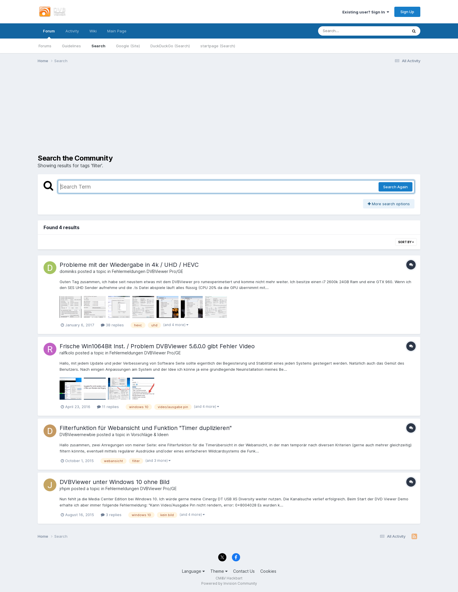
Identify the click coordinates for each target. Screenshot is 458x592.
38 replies (112, 325)
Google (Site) (128, 45)
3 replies (111, 514)
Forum (49, 34)
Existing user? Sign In (365, 12)
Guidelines (71, 45)
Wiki (93, 31)
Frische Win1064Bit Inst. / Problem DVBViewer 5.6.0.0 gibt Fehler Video (157, 346)
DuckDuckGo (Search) (170, 45)
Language (193, 571)
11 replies (108, 406)
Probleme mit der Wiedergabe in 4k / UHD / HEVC (129, 264)
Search (98, 45)
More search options (389, 203)
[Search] (346, 31)
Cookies (268, 571)
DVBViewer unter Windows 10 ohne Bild (114, 481)
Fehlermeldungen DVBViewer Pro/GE (147, 271)
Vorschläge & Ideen (150, 434)
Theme (219, 571)
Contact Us (244, 571)
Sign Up (407, 11)
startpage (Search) (217, 45)
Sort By (406, 242)
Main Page (116, 31)
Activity (72, 31)
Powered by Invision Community (229, 583)
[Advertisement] (229, 113)
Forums (45, 45)
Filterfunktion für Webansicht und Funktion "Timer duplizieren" (146, 427)
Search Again (395, 186)
